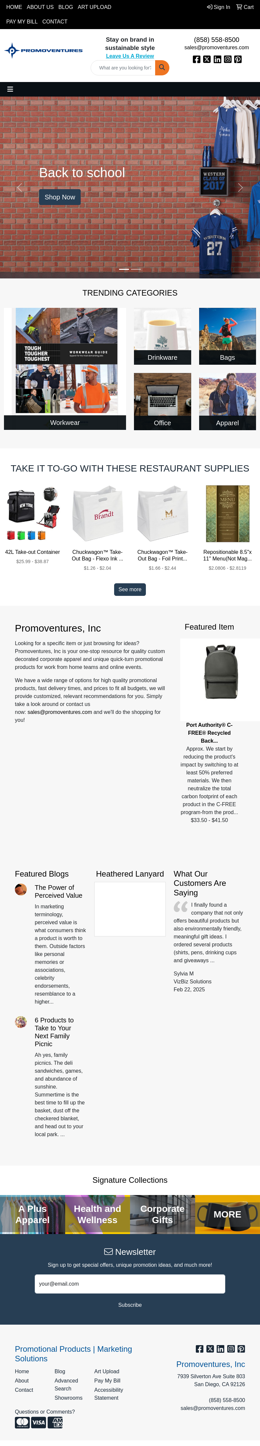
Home (14, 7)
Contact (54, 21)
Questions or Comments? (45, 1412)
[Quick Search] (123, 67)
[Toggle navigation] (10, 89)
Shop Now (60, 197)
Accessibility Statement (108, 1394)
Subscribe (130, 1305)
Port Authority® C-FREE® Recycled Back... (209, 733)
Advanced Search (66, 1384)
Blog (66, 7)
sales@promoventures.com (217, 47)
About (22, 1381)
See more (129, 589)
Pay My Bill (22, 21)
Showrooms (68, 1398)
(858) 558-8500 (216, 39)
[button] (19, 187)
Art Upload (94, 7)
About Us (40, 7)
